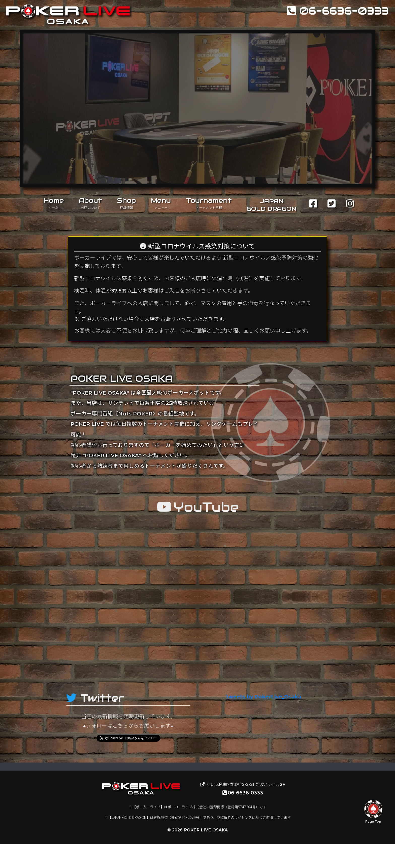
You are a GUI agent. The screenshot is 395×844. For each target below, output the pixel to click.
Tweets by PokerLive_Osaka (263, 696)
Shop (126, 203)
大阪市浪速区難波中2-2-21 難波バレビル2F (242, 784)
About (90, 203)
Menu (161, 203)
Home (53, 202)
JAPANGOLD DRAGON (272, 204)
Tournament (209, 203)
